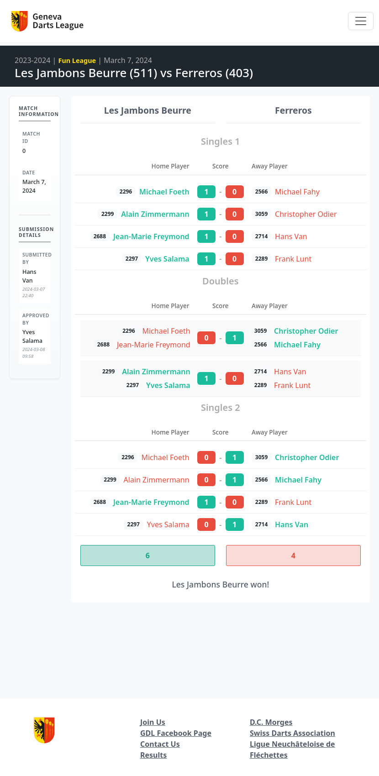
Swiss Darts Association (292, 733)
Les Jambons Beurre (147, 110)
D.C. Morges (271, 722)
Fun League (77, 60)
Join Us (152, 722)
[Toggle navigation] (361, 21)
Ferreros (293, 110)
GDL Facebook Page (175, 733)
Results (153, 755)
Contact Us (160, 744)
